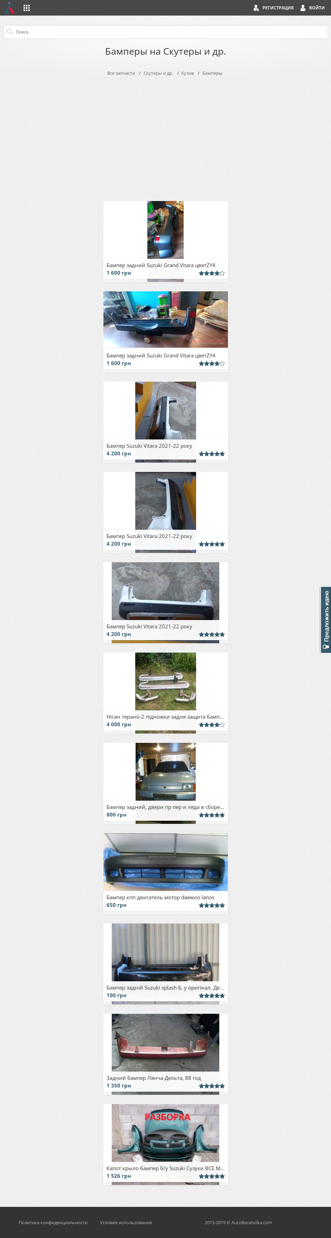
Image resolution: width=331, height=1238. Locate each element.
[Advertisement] (165, 137)
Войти (317, 8)
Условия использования (126, 1222)
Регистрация (278, 8)
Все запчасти (121, 73)
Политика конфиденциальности (53, 1222)
